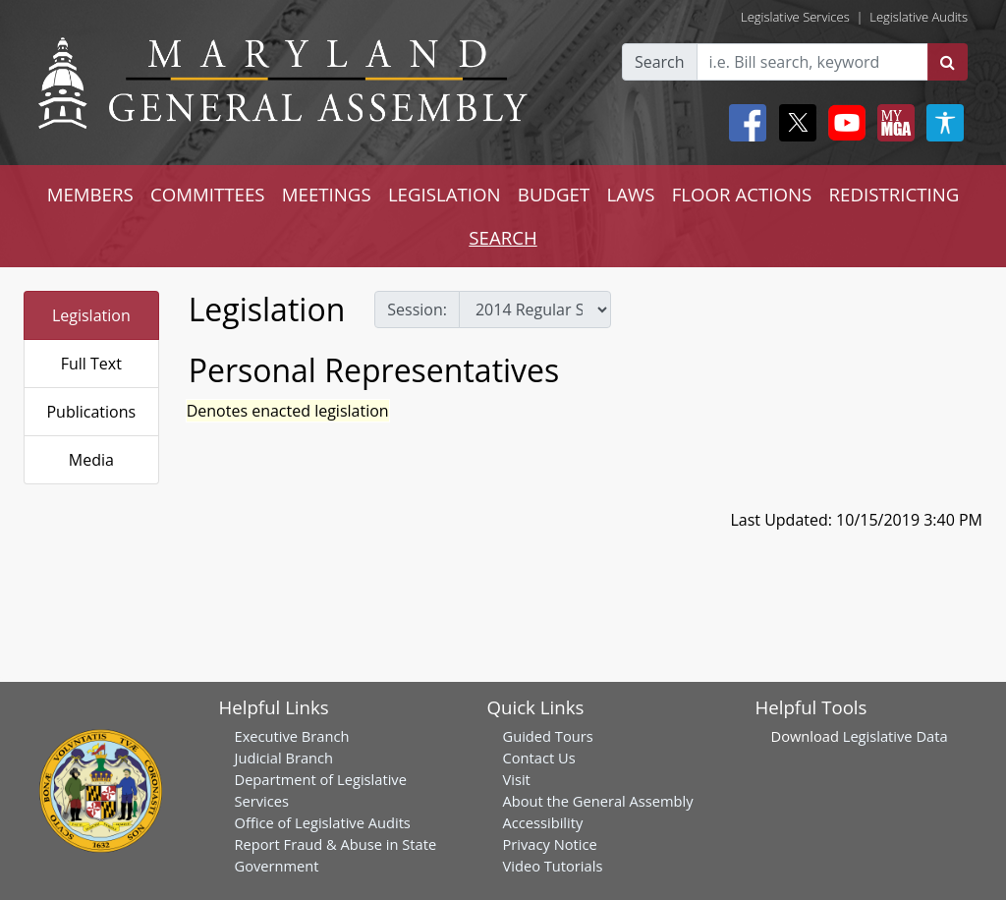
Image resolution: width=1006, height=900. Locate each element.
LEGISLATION (444, 194)
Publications (91, 411)
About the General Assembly (598, 801)
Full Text (91, 363)
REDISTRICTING (894, 194)
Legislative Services (795, 17)
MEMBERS (90, 194)
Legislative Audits (918, 17)
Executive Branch (292, 736)
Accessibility (543, 822)
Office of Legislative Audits (323, 822)
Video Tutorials (553, 865)
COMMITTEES (207, 194)
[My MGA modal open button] (892, 122)
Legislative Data (895, 736)
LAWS (630, 194)
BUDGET (553, 194)
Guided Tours (548, 736)
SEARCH (502, 237)
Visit (517, 779)
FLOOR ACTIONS (742, 194)
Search (660, 62)
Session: (417, 309)
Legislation (91, 315)
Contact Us (539, 757)
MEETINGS (326, 194)
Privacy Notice (550, 844)
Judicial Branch (284, 757)
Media (91, 460)
